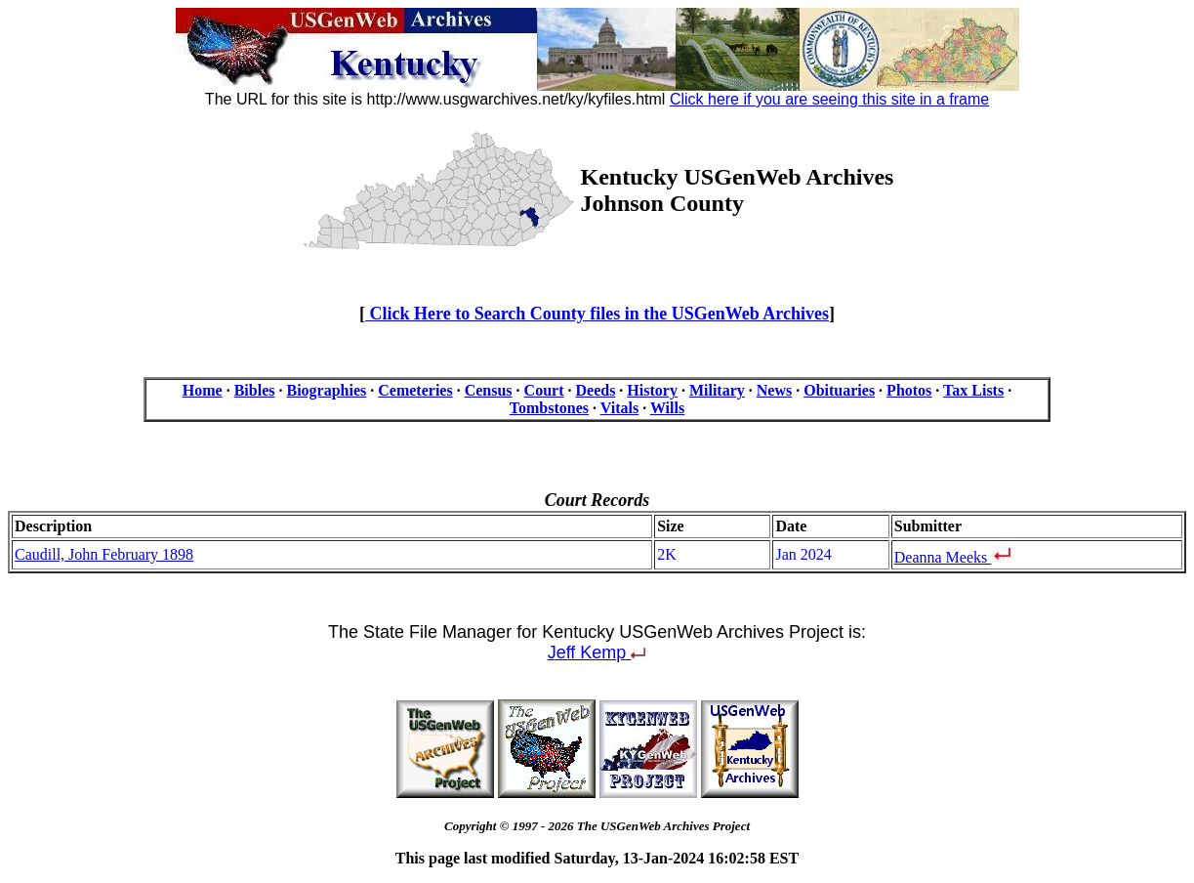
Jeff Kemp (597, 652)
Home (203, 390)
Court (544, 390)
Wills (667, 407)
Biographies (326, 390)
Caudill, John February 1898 (104, 554)
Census (489, 390)
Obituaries (839, 390)
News (774, 390)
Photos (908, 390)
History (652, 390)
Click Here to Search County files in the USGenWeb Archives (597, 313)
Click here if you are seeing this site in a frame (829, 99)
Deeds (595, 390)
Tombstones (549, 407)
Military (717, 390)
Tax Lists (973, 390)
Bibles (254, 390)
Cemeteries (415, 390)
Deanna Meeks (943, 557)
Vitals (619, 407)
